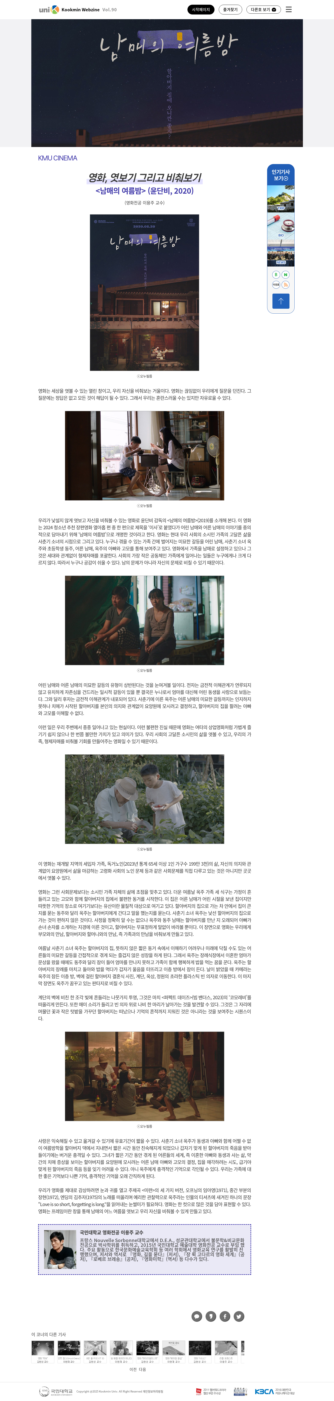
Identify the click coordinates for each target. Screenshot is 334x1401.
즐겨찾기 (230, 10)
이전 (133, 1369)
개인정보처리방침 (153, 1391)
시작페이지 (201, 10)
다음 (142, 1369)
